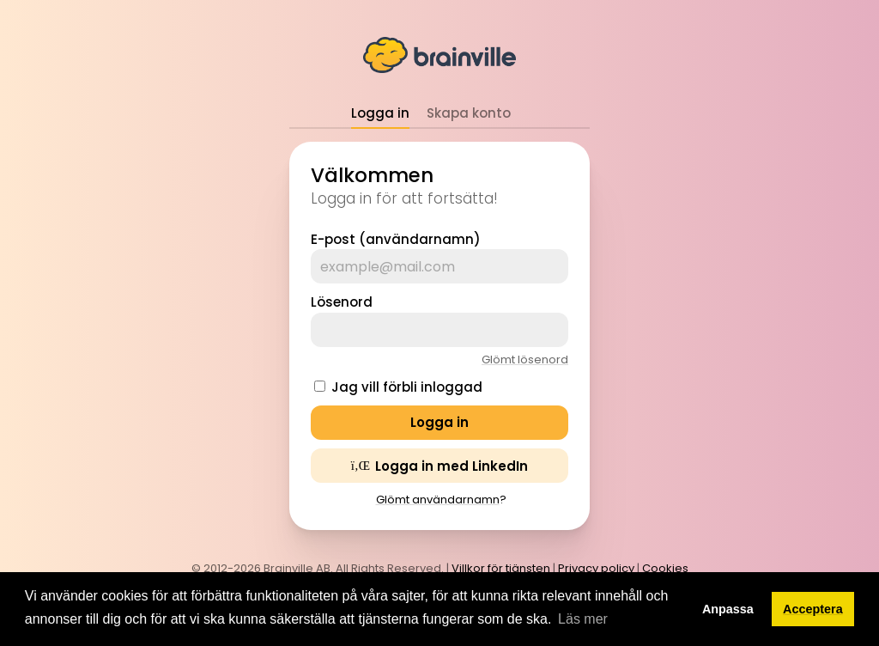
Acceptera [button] (813, 609)
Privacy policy (596, 568)
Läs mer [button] (583, 619)
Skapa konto (469, 113)
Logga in (380, 113)
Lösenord (342, 302)
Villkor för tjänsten (501, 568)
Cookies (665, 568)
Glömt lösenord (525, 359)
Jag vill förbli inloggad (406, 387)
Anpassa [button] (728, 609)
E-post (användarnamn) (396, 239)
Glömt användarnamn (438, 499)
